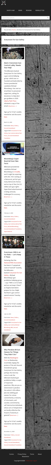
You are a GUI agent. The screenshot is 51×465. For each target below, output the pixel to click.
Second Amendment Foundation (12, 229)
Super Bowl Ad (8, 231)
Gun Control (11, 133)
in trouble (16, 172)
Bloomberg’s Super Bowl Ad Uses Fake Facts (11, 160)
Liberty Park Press (10, 101)
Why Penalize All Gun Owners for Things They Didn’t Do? (12, 352)
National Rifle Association (13, 263)
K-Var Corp (29, 461)
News (12, 125)
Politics (16, 125)
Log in (35, 461)
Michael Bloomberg (13, 226)
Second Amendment (9, 128)
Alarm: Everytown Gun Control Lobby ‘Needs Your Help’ (12, 65)
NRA (12, 327)
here (5, 117)
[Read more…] (12, 106)
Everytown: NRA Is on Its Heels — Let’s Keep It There (12, 254)
